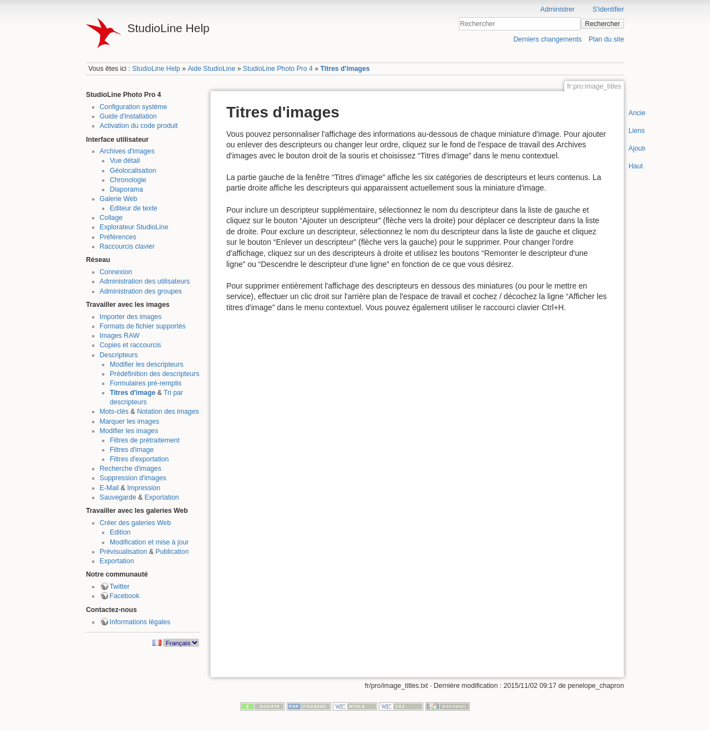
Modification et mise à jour (149, 542)
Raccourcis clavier (127, 246)
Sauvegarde (118, 497)
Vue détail (125, 160)
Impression (143, 488)
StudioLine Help (156, 69)
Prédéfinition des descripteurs (154, 374)
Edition (120, 532)
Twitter (120, 586)
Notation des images (168, 411)
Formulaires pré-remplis (145, 383)
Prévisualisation (124, 552)
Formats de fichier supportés (143, 326)
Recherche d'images (130, 468)
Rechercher (602, 24)
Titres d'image (132, 393)
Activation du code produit (139, 126)
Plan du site (606, 39)
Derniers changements (547, 39)
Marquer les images (130, 421)
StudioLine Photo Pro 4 (278, 69)
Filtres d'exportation (139, 459)
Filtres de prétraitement (145, 440)
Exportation (162, 497)
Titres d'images (344, 69)
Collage (111, 218)
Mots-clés (114, 411)
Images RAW (120, 336)
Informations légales (140, 622)
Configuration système (134, 107)
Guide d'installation (128, 116)
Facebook (125, 596)
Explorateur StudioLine (134, 227)
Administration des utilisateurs (145, 281)
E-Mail (109, 488)
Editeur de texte (134, 208)
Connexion (116, 272)
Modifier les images (129, 431)
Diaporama (126, 189)
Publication (172, 552)
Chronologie (128, 180)
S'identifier (608, 9)
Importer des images (131, 317)
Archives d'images (127, 151)
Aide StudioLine (211, 69)
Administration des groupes (141, 291)
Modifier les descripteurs (147, 364)
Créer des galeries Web (135, 523)
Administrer (557, 9)
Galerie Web (119, 199)
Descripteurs (119, 355)
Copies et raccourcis (130, 345)
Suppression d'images (133, 478)
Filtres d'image (132, 450)
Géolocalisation (133, 170)
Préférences (118, 237)
